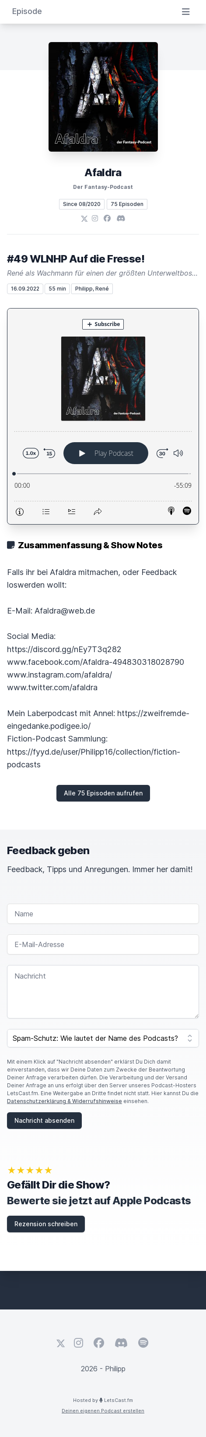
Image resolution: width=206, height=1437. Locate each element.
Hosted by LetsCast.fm (103, 1400)
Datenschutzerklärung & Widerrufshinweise (64, 1101)
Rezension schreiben (45, 1224)
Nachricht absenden (44, 1120)
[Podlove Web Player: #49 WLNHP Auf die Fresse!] (103, 416)
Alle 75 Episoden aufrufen (103, 793)
